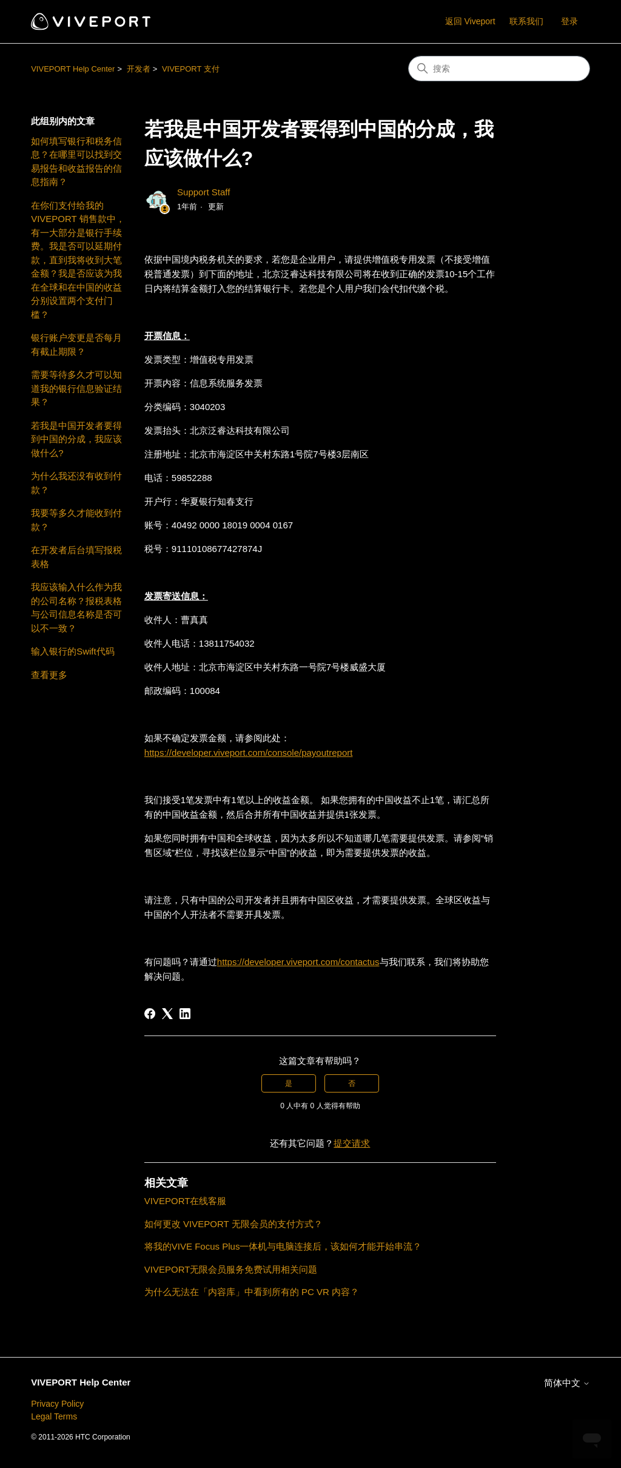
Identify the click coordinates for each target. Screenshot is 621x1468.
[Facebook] (149, 1013)
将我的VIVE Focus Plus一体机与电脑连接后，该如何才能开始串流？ (283, 1246)
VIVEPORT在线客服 (185, 1201)
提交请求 (352, 1143)
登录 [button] (569, 21)
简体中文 (567, 1383)
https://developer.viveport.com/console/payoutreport (248, 752)
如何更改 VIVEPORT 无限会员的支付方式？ (233, 1224)
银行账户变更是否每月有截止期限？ (76, 344)
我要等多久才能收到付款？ (76, 520)
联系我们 (526, 21)
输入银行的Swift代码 (73, 651)
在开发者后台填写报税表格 (76, 557)
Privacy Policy (57, 1404)
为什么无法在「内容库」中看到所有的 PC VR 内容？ (251, 1292)
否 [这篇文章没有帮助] (351, 1083)
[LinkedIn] (185, 1013)
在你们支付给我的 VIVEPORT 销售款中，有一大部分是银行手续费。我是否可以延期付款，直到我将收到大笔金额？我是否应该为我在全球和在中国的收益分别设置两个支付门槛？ (77, 260)
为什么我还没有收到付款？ (76, 483)
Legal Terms (54, 1416)
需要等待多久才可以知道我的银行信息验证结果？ (76, 388)
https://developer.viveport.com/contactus (298, 962)
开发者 (138, 68)
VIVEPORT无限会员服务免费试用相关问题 (231, 1269)
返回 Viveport (470, 21)
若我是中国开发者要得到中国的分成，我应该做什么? (76, 439)
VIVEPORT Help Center (73, 68)
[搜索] (499, 68)
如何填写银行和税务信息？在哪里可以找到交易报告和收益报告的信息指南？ (76, 161)
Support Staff (203, 192)
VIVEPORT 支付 (191, 68)
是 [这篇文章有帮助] (288, 1083)
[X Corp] (167, 1013)
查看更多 (49, 675)
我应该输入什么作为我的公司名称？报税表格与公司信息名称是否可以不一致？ (76, 607)
